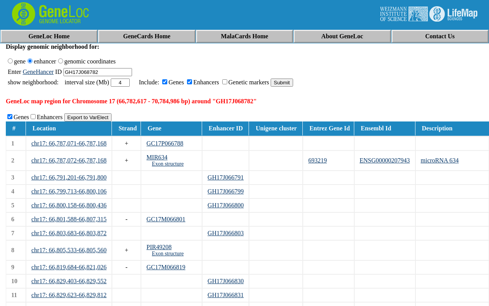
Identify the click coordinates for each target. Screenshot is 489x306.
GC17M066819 (165, 267)
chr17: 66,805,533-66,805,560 (68, 250)
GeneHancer (38, 71)
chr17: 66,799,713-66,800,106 (68, 191)
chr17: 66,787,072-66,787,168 (68, 160)
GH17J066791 (226, 177)
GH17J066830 (226, 281)
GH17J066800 (226, 205)
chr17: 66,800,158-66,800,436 (68, 205)
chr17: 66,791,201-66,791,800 (68, 177)
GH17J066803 (226, 233)
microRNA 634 (440, 160)
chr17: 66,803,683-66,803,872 (68, 233)
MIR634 (156, 157)
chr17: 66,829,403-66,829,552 (68, 281)
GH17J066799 (226, 191)
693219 (317, 160)
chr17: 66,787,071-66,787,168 (68, 143)
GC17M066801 (165, 219)
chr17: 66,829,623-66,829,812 (68, 295)
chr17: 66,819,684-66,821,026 (68, 267)
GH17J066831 (226, 295)
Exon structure (168, 164)
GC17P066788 (164, 143)
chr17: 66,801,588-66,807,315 (68, 219)
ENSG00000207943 (385, 160)
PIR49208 (159, 247)
